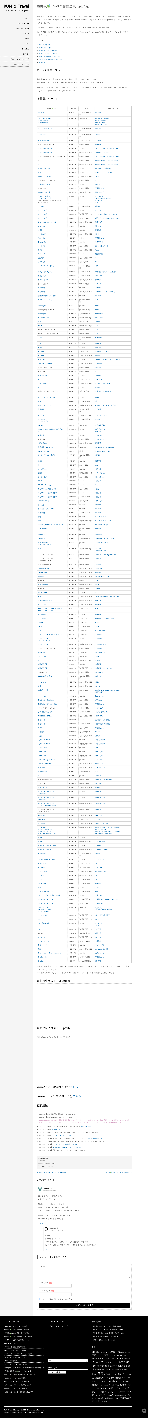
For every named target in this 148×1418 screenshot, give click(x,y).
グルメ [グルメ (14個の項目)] (118, 1358)
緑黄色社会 (99, 700)
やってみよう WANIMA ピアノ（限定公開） (67, 1147)
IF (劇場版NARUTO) (44, 184)
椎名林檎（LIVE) (100, 797)
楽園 (39, 887)
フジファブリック (101, 945)
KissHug (40, 325)
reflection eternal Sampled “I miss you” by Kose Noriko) (45, 909)
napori (40, 626)
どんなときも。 (43, 604)
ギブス (40, 343)
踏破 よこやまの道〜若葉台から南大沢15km (20, 1392)
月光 (39, 379)
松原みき (98, 489)
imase (97, 608)
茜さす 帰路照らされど (95, 1138)
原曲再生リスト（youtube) (48, 51)
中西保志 (98, 409)
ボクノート (41, 768)
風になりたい (42, 276)
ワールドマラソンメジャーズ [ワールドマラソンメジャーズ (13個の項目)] (106, 1361)
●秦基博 (98, 925)
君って (40, 347)
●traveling (98, 200)
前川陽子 (98, 367)
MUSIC (25, 54)
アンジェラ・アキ (101, 415)
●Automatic (99, 196)
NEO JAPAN (42, 656)
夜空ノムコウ (42, 863)
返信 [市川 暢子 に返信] (41, 1223)
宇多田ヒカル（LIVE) (102, 351)
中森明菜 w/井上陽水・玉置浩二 (105, 272)
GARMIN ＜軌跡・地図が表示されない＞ (18, 1340)
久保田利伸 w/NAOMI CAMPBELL (106, 899)
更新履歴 (42, 63)
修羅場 (40, 461)
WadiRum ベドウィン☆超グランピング (18, 1385)
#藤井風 (50, 1166)
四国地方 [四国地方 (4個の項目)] (108, 1370)
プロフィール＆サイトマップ (19, 59)
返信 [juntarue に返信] (47, 1249)
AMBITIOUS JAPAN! (44, 176)
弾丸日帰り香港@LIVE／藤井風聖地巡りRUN (108, 1333)
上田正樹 (98, 284)
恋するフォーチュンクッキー (47, 397)
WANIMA (98, 853)
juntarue (43, 1161)
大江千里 (98, 929)
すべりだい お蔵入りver (45, 509)
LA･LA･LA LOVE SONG (45, 899)
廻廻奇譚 (41, 258)
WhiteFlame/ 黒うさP (102, 525)
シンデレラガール (44, 477)
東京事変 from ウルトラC (103, 668)
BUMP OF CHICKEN (102, 577)
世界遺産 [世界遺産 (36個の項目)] (102, 1365)
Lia (96, 592)
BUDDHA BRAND (101, 652)
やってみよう (42, 853)
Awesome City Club (101, 949)
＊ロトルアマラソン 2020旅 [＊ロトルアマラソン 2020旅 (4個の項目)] (104, 1395)
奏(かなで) (41, 288)
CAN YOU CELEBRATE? (45, 363)
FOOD (26, 44)
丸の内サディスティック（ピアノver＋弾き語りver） (47, 804)
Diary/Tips (25, 49)
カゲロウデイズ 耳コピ (46, 266)
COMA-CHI (99, 672)
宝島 (39, 549)
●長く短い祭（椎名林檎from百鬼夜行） (108, 831)
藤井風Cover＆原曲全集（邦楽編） (17, 1333)
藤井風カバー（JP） (45, 48)
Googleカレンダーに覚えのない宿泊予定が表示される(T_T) (24, 1368)
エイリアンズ (42, 210)
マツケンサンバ (43, 787)
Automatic (41, 238)
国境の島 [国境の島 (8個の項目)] (115, 1369)
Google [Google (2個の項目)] (99, 1359)
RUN (26, 39)
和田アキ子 (99, 222)
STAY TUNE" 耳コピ (44, 485)
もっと (40, 837)
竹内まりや (99, 501)
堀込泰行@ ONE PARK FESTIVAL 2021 (108, 218)
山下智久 (98, 431)
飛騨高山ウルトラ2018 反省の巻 (16, 1388)
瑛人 (96, 401)
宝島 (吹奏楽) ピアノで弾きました (44, 544)
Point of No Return (44, 764)
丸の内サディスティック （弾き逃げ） (46, 792)
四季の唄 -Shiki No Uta (45, 447)
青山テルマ (99, 529)
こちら (74, 1087)
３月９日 (41, 435)
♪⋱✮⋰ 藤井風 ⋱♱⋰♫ (47, 1163)
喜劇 (39, 322)
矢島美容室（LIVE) (101, 644)
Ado (96, 465)
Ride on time (42, 883)
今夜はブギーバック (44, 405)
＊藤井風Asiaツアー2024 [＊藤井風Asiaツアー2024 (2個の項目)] (111, 1398)
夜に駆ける (41, 867)
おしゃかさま (42, 242)
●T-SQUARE (99, 549)
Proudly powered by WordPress (13, 1412)
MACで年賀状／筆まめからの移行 (16, 1350)
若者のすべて (42, 945)
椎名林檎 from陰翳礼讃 (103, 168)
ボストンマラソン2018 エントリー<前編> (18, 1354)
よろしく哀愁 (42, 871)
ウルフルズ (99, 708)
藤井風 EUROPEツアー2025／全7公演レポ (107, 1326)
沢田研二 (98, 280)
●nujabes (98, 907)
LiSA (96, 772)
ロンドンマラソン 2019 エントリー (17, 1381)
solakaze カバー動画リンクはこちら (51, 60)
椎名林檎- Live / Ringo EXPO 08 (105, 555)
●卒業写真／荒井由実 (102, 118)
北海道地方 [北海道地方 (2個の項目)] (101, 1370)
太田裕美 (98, 845)
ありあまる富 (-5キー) (45, 168)
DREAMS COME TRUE (102, 383)
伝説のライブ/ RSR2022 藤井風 (15, 1378)
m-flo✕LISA (99, 314)
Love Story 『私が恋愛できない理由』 (50, 895)
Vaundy (97, 250)
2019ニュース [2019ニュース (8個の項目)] (97, 1355)
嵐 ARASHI (98, 226)
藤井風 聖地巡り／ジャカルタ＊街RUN (105, 1336)
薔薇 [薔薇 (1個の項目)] (128, 1374)
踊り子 (40, 250)
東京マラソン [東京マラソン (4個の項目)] (122, 1374)
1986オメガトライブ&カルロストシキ (107, 359)
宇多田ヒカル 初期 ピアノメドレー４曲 (44, 197)
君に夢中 (41, 351)
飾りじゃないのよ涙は (45, 272)
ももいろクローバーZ (102, 152)
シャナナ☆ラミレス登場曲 (46, 455)
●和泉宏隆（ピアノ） (102, 551)
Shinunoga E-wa (43, 451)
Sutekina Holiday (43, 501)
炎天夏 (40, 230)
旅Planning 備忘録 (11, 1343)
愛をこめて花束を (44, 140)
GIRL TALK (41, 254)
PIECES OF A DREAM (45, 716)
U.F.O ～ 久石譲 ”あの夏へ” (46, 859)
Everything (41, 226)
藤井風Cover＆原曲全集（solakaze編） (18, 1336)
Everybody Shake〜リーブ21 (47, 222)
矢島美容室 (99, 634)
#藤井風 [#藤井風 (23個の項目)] (115, 1351)
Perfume (98, 784)
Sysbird (40, 1412)
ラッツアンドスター (101, 823)
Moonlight (41, 819)
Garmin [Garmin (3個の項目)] (94, 1359)
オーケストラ (42, 234)
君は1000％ (42, 359)
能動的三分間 (42, 664)
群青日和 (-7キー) (43, 375)
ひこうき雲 (41, 720)
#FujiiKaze (43, 1166)
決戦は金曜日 (42, 383)
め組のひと (41, 823)
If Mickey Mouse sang (102, 451)
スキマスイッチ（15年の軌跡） (105, 292)
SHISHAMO (99, 815)
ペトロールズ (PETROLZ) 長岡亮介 (106, 160)
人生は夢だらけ (43, 469)
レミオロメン (99, 435)
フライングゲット (44, 748)
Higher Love (42, 682)
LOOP (40, 919)
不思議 (40, 736)
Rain (39, 929)
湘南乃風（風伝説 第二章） (104, 391)
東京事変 (98, 375)
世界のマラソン (23, 23)
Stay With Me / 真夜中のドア (47, 493)
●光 (96, 202)
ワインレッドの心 (44, 941)
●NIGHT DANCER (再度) (46, 610)
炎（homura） (43, 772)
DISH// (97, 660)
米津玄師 (98, 933)
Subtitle (40, 425)
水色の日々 (41, 815)
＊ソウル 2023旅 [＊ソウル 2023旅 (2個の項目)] (103, 1385)
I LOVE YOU (42, 134)
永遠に (40, 596)
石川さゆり (99, 569)
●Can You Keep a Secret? (103, 198)
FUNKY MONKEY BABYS (103, 172)
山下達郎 (98, 883)
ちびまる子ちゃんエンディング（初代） (108, 148)
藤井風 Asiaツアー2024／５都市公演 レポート (108, 1329)
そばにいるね (42, 529)
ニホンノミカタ (43, 644)
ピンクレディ (99, 859)
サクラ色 (41, 415)
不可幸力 (41, 732)
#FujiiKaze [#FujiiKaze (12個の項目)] (97, 1351)
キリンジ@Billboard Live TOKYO (106, 214)
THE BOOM (99, 276)
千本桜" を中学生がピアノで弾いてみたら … (52, 525)
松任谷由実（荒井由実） (103, 724)
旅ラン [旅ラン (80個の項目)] (102, 1373)
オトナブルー (42, 246)
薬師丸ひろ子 (99, 192)
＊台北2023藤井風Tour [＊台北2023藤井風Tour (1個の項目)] (120, 1395)
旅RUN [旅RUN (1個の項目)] (95, 1374)
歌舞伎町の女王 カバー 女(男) (47, 296)
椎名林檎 (98, 144)
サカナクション (100, 473)
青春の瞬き (41, 513)
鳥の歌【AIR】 (42, 592)
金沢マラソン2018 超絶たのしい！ (17, 1364)
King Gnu (98, 686)
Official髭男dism (100, 425)
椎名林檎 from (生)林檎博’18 (104, 618)
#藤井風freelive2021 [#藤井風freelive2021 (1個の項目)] (125, 1352)
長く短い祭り (42, 614)
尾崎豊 (97, 134)
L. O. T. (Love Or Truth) (45, 891)
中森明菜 (98, 572)
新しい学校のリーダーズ (103, 246)
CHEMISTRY (99, 716)
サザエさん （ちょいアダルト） (44, 420)
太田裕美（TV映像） (102, 849)
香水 (39, 401)
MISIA (97, 682)
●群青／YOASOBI (101, 124)
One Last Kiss (42, 957)
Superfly (98, 140)
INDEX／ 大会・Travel (21, 64)
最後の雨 (41, 409)
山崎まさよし (99, 953)
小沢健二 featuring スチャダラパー (106, 405)
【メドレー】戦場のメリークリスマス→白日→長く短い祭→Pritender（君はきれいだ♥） (48, 830)
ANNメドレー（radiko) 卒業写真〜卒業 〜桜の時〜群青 (45, 120)
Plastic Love (42, 752)
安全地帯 (98, 941)
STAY (40, 481)
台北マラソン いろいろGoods (15, 1357)
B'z (96, 180)
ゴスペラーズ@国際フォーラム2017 (107, 596)
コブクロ (98, 481)
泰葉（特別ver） (100, 740)
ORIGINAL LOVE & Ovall (103, 521)
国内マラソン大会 (22, 29)
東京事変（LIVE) (100, 803)
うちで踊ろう (42, 206)
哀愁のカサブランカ (44, 112)
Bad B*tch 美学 (43, 690)
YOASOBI (98, 867)
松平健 (97, 787)
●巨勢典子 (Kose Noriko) (103, 909)
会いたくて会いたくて (45, 128)
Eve (96, 258)
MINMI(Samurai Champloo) (104, 447)
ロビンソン (41, 937)
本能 (39, 776)
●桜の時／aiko (100, 122)
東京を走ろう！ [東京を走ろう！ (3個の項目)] (112, 1374)
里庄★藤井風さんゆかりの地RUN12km (18, 1371)
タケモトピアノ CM (101, 712)
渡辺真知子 (99, 318)
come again (42, 306)
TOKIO (97, 176)
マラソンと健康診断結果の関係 (15, 1347)
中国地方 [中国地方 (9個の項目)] (111, 1366)
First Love (41, 728)
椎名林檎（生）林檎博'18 (103, 779)
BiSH (97, 234)
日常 (39, 630)
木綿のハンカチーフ (44, 849)
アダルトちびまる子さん (46, 148)
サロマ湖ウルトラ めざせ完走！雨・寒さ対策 (20, 1375)
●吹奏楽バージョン (101, 543)
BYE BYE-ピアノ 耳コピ (45, 676)
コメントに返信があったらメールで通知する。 (58, 1299)
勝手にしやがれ (43, 280)
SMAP (97, 863)
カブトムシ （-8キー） (45, 300)
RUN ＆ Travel (16, 6)
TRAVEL (25, 34)
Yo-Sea (97, 819)
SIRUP (97, 919)
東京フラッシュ (43, 584)
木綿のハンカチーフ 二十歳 (47, 845)
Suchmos (98, 485)
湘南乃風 (98, 230)
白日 (39, 686)
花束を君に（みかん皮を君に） (48, 704)
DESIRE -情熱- (42, 572)
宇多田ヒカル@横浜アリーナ (104, 539)
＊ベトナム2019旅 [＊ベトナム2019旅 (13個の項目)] (117, 1384)
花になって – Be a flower (46, 700)
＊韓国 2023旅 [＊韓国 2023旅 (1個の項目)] (103, 1401)
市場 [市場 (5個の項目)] (121, 1369)
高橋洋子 (98, 443)
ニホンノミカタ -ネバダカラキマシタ (44, 639)
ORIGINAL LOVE (100, 517)
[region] (68, 1343)
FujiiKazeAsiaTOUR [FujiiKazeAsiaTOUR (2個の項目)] (121, 1355)
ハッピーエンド (43, 696)
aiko (96, 300)
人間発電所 (41, 652)
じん (96, 266)
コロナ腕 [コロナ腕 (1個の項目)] (127, 1358)
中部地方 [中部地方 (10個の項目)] (120, 1366)
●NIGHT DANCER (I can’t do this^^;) (50, 608)
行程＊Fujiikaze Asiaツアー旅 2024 (104, 1340)
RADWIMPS (99, 242)
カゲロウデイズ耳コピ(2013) (62, 1135)
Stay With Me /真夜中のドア (47, 489)
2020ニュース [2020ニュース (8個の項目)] (109, 1355)
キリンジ (98, 210)
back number (99, 696)
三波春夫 (98, 565)
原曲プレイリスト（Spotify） (48, 54)
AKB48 (97, 397)
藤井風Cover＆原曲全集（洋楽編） (118, 1172)
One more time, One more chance (49, 953)
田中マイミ (99, 600)
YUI (96, 580)
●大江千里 (98, 923)
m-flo (97, 306)
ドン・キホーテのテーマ (46, 600)
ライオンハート (43, 875)
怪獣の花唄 (41, 262)
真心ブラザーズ (100, 429)
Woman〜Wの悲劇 (44, 192)
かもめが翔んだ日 (44, 318)
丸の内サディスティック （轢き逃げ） (46, 798)
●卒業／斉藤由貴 (100, 120)
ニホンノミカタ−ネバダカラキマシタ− (50, 634)
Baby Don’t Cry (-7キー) (46, 760)
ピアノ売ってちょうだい (46, 712)
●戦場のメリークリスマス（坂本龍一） (108, 827)
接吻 (39, 517)
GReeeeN (98, 337)
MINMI (97, 455)
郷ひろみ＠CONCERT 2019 (104, 871)
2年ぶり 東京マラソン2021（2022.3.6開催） (53, 1172)
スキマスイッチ (100, 288)
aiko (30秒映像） (100, 841)
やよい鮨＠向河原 (11, 1361)
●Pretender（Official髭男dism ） (106, 833)
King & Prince (99, 477)
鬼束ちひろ (99, 379)
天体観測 (41, 577)
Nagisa (40, 622)
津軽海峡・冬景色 (44, 569)
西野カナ (98, 128)
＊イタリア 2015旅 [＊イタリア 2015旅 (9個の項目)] (112, 1378)
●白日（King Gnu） (101, 829)
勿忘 (39, 949)
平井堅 (97, 887)
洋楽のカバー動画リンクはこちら (50, 57)
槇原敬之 (98, 604)
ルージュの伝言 (43, 915)
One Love (41, 961)
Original (97, 419)
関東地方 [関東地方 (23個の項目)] (99, 1377)
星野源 (97, 206)
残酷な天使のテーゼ (44, 443)
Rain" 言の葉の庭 (43, 923)
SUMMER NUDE (57, 1129)
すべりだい (41, 505)
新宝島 (40, 473)
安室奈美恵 (99, 254)
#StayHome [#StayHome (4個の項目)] (106, 1352)
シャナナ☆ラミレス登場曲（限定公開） (66, 1144)
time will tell (42, 535)
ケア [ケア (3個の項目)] (123, 1359)
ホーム (26, 18)
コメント (43, 1266)
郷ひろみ (98, 112)
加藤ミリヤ (99, 676)
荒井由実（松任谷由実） (103, 720)
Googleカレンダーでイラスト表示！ (17, 1326)
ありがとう (41, 172)
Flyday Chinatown (44, 740)
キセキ (40, 337)
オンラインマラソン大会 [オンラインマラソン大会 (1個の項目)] (108, 1358)
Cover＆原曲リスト (45, 45)
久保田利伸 (99, 903)
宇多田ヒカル (99, 188)
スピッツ (98, 937)
